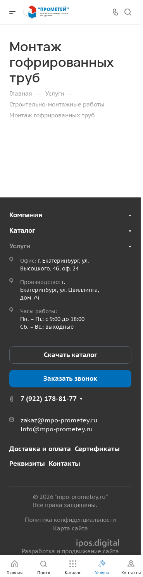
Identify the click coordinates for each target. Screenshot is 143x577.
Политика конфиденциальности (70, 519)
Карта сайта (70, 528)
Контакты (64, 463)
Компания (25, 215)
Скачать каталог (70, 354)
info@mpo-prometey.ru (57, 429)
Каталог (22, 230)
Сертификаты (97, 449)
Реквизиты (27, 463)
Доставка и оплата (40, 449)
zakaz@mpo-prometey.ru (59, 420)
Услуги (20, 246)
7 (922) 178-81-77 (49, 398)
